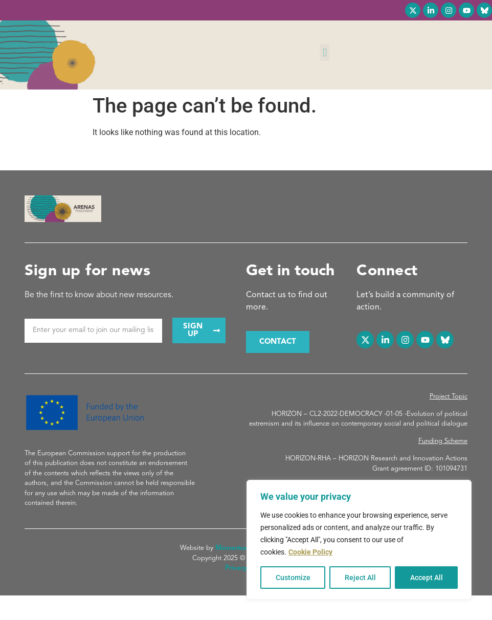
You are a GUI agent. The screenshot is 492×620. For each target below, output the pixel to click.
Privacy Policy (246, 568)
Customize (293, 577)
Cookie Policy (310, 552)
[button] (324, 52)
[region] (359, 540)
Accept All (426, 577)
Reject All (360, 577)
